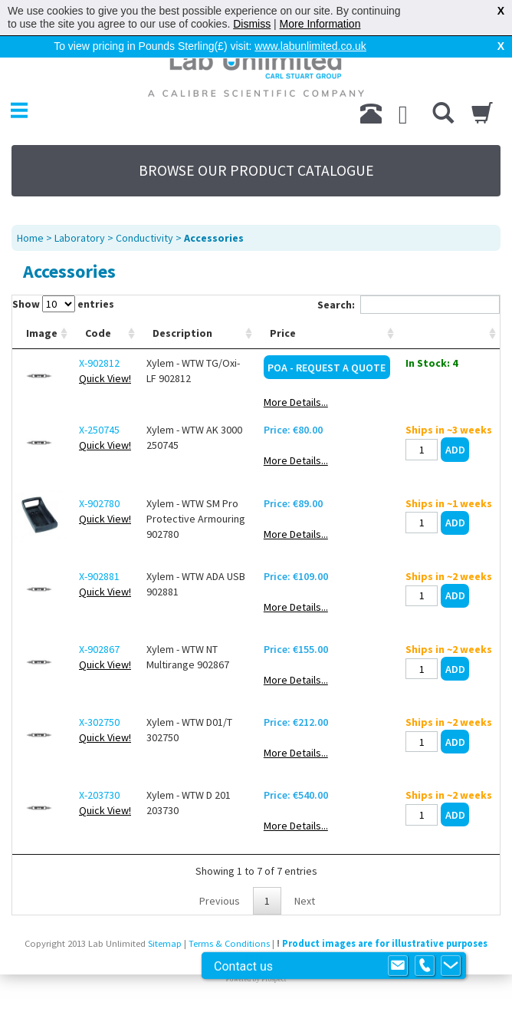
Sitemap (165, 943)
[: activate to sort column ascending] (449, 333)
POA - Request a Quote (326, 367)
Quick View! (105, 378)
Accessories (214, 238)
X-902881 (99, 576)
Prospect (273, 979)
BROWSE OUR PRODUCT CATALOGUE (256, 170)
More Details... (296, 402)
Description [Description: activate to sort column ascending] (182, 333)
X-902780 (99, 503)
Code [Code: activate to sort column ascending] (98, 333)
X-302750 (99, 722)
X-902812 (99, 363)
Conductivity (144, 238)
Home (30, 238)
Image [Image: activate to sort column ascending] (41, 333)
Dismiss (252, 24)
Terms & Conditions (229, 943)
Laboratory (79, 238)
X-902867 (99, 649)
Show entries (63, 303)
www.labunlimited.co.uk (310, 46)
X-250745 (99, 430)
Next (304, 901)
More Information (320, 24)
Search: (408, 304)
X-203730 (99, 795)
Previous (219, 901)
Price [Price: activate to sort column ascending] (283, 333)
